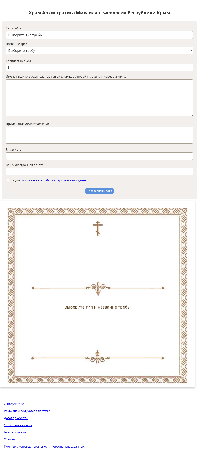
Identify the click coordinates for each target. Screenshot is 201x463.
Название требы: (18, 44)
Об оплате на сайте (18, 436)
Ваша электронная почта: (24, 175)
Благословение (15, 443)
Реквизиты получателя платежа (27, 421)
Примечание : (28, 131)
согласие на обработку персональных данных (55, 191)
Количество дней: (18, 61)
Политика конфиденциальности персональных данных (44, 457)
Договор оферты (16, 428)
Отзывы (9, 450)
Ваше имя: (13, 160)
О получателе (14, 414)
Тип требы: (14, 28)
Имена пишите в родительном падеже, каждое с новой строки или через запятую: (66, 76)
